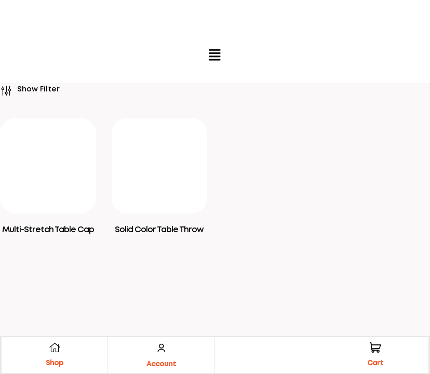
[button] (215, 56)
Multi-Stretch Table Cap (48, 230)
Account (161, 363)
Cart (375, 362)
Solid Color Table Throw (159, 230)
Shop (55, 362)
